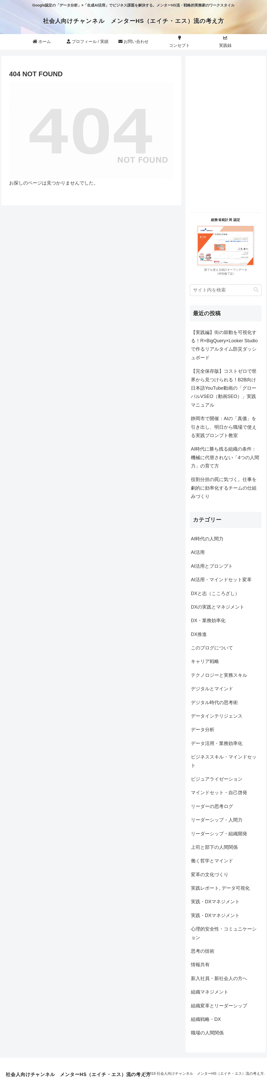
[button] (256, 290)
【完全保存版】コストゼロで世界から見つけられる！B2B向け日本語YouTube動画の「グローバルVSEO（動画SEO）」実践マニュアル (224, 388)
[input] (225, 290)
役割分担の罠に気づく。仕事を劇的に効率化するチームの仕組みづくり (224, 488)
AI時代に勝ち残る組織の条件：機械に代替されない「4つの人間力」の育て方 (225, 457)
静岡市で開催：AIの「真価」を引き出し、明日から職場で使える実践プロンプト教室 (224, 427)
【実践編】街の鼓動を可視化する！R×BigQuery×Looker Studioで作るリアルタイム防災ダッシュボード (224, 345)
